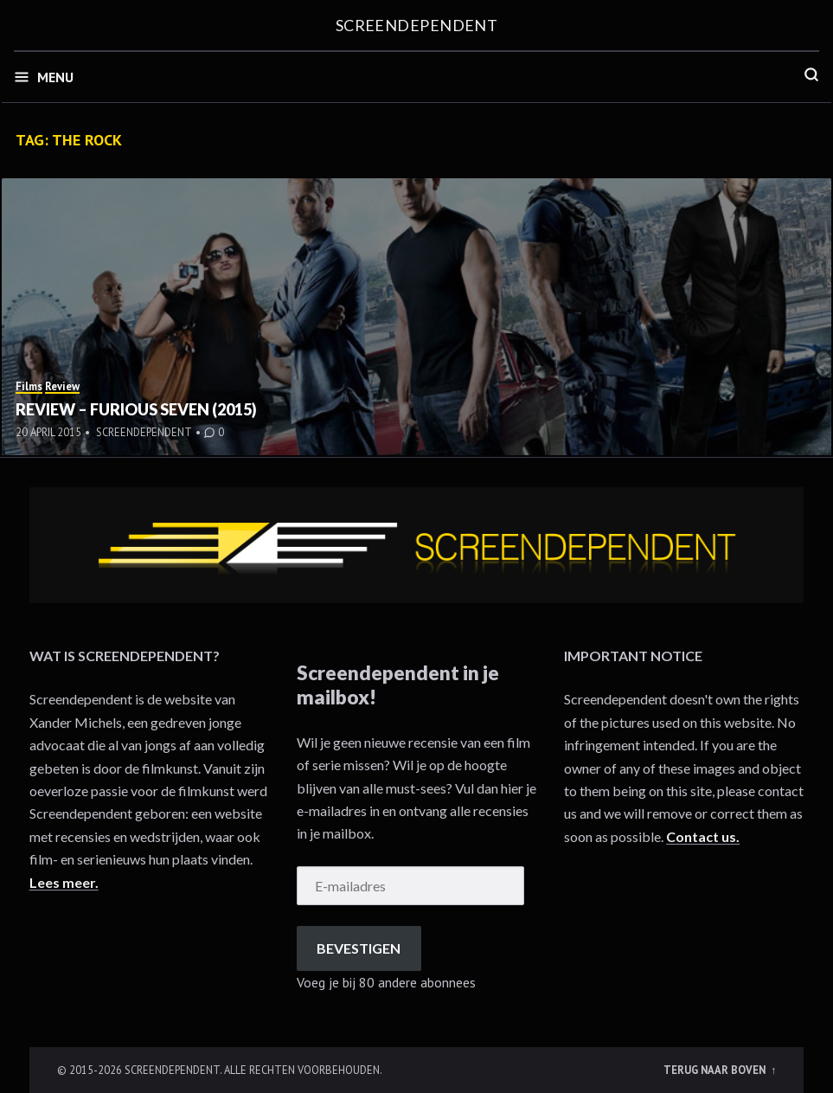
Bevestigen (358, 948)
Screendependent (417, 25)
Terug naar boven (715, 1070)
